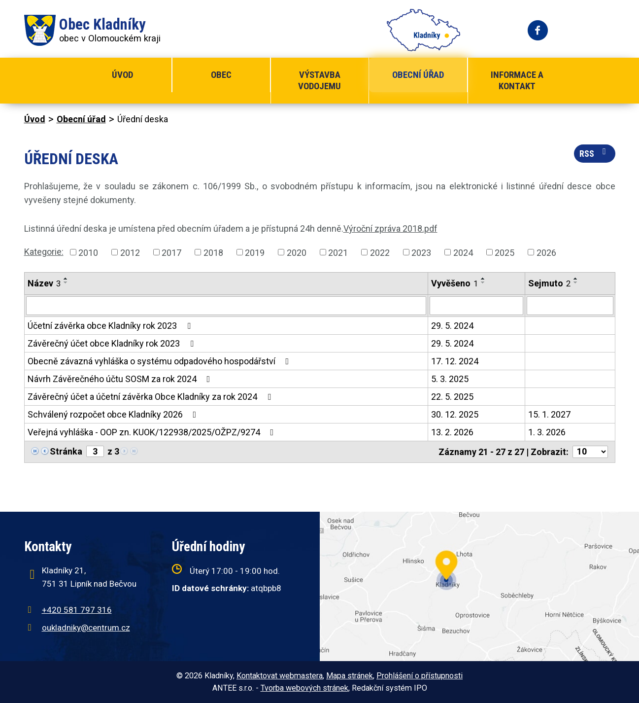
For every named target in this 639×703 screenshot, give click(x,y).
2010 (88, 252)
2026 (546, 252)
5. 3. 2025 (450, 379)
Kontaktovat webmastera (279, 675)
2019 (255, 252)
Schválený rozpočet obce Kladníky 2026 (114, 414)
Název (44, 283)
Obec (221, 74)
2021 (338, 252)
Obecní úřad (418, 74)
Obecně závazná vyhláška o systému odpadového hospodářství (160, 361)
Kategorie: (44, 251)
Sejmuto (549, 283)
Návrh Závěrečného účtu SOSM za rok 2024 (121, 379)
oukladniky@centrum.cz (86, 628)
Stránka (66, 451)
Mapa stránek (349, 675)
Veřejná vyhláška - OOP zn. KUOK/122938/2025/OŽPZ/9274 (153, 432)
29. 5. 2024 (452, 325)
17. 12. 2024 (454, 361)
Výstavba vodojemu (319, 80)
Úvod (122, 74)
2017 (171, 252)
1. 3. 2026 (547, 432)
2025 (504, 252)
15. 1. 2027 (549, 414)
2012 (130, 252)
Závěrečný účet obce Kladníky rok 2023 (113, 343)
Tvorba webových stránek (304, 688)
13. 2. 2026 (452, 432)
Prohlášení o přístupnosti (419, 675)
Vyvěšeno (454, 283)
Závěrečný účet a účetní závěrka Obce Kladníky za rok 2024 (151, 396)
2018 (213, 252)
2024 (463, 252)
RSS (594, 153)
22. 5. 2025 (452, 396)
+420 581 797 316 (77, 610)
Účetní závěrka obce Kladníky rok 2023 (111, 325)
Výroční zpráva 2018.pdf (390, 228)
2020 (296, 252)
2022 (380, 252)
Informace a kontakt (517, 80)
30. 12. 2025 (454, 414)
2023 (421, 252)
